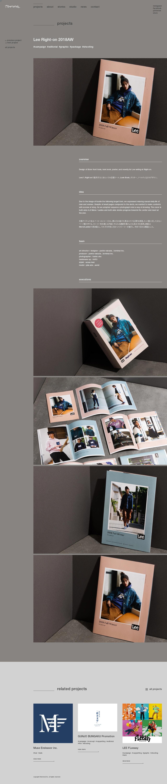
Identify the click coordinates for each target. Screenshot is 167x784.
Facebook (157, 8)
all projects (154, 689)
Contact (95, 7)
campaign (40, 47)
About (50, 7)
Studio (72, 7)
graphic (64, 47)
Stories (61, 7)
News (84, 7)
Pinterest (157, 11)
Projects (38, 7)
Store (155, 13)
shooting (88, 47)
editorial (53, 47)
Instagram (157, 6)
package (76, 47)
